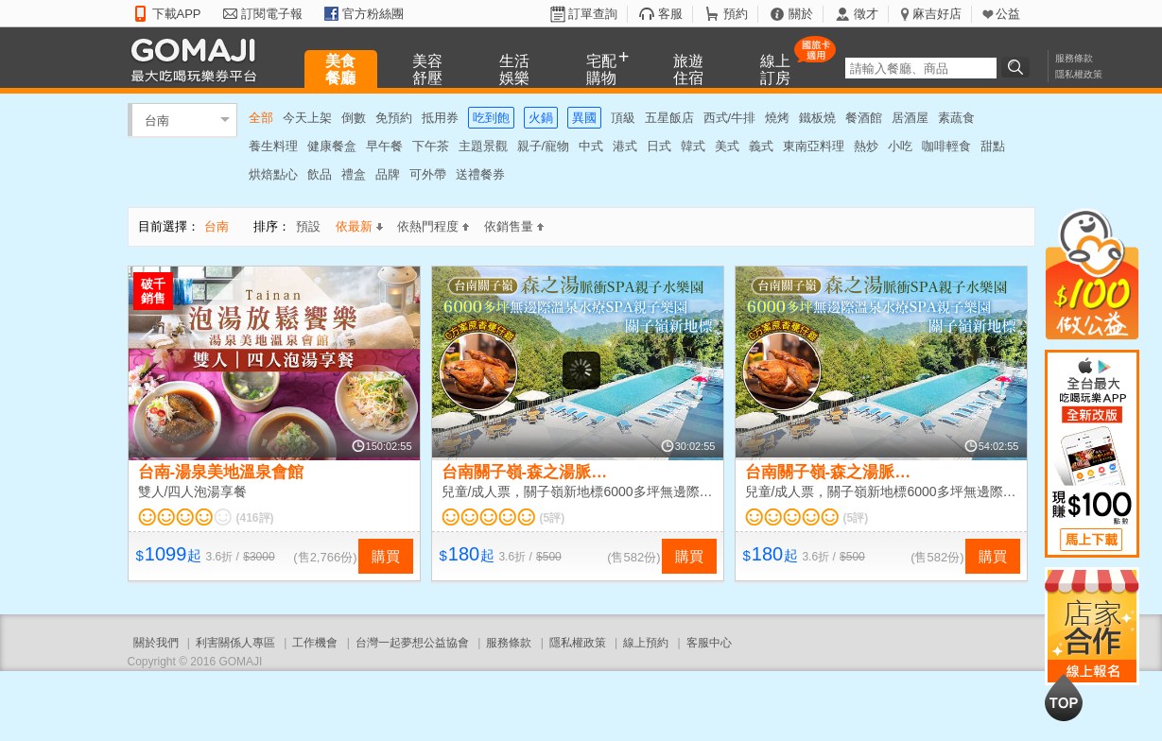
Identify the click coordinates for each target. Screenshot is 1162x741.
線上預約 (645, 642)
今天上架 (307, 118)
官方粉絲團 (373, 14)
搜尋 (1018, 67)
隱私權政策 (1078, 74)
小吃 (900, 146)
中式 (591, 146)
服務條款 (1074, 58)
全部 (261, 118)
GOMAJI (198, 59)
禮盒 (353, 174)
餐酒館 (863, 118)
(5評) (552, 518)
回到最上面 (1064, 697)
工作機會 (315, 642)
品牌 (387, 174)
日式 (659, 146)
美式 (727, 146)
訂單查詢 (592, 14)
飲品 (319, 174)
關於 (801, 14)
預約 (735, 14)
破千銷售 (153, 291)
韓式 (693, 146)
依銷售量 (514, 226)
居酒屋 (910, 118)
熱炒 (866, 146)
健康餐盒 (331, 146)
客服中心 (709, 642)
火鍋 (541, 118)
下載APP (176, 14)
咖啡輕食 (946, 146)
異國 (584, 118)
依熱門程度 (433, 226)
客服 (670, 14)
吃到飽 (491, 118)
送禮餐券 (480, 174)
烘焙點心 (273, 174)
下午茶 (430, 146)
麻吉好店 (937, 14)
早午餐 (384, 146)
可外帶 (427, 174)
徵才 (866, 14)
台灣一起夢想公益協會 (412, 642)
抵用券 (440, 118)
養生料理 (273, 146)
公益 (1008, 14)
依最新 (359, 226)
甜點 (992, 146)
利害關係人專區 (235, 642)
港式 (625, 146)
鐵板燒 (817, 118)
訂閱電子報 (272, 14)
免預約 (393, 118)
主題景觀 (483, 146)
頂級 (623, 118)
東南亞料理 (813, 146)
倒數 (353, 118)
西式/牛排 (729, 118)
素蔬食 (956, 118)
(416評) (255, 518)
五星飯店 (669, 118)
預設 (308, 226)
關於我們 (156, 642)
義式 (761, 146)
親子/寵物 (543, 146)
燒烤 (777, 118)
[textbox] (921, 68)
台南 (157, 119)
